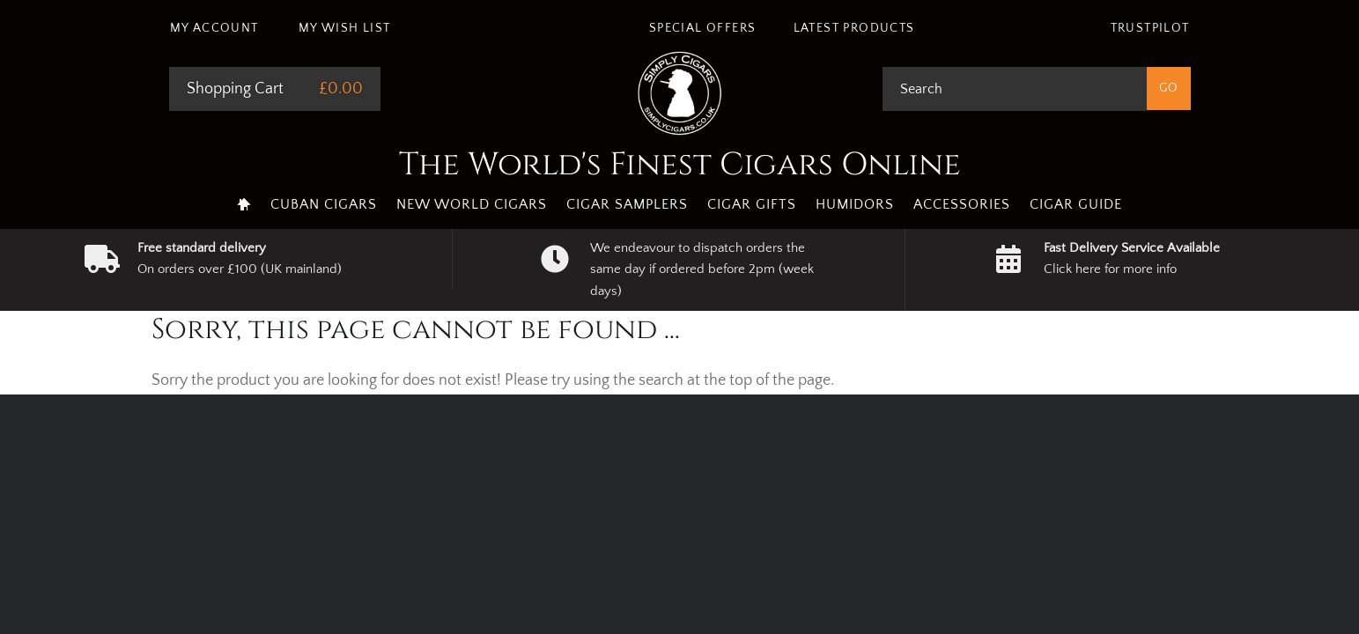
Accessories (961, 204)
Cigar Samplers (627, 204)
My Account (214, 28)
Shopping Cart (235, 89)
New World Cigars (471, 204)
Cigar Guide (1076, 204)
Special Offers (703, 28)
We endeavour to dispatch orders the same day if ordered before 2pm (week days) (702, 269)
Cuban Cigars (323, 204)
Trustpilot (1150, 28)
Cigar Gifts (751, 204)
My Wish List (345, 28)
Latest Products (854, 28)
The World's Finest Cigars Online (680, 165)
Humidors (855, 204)
